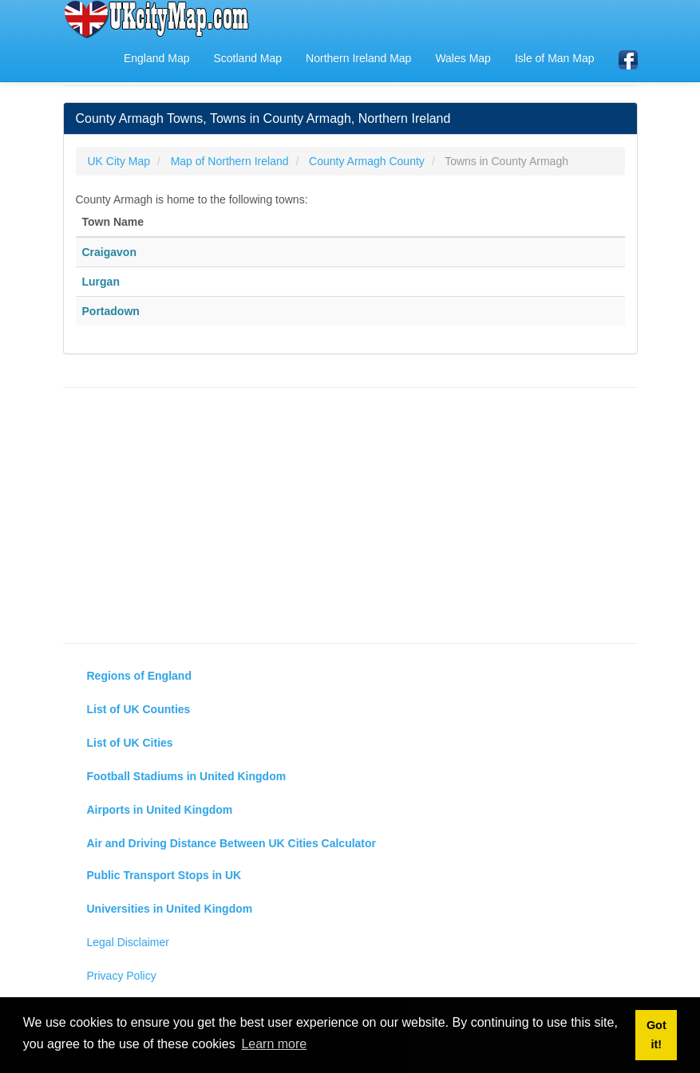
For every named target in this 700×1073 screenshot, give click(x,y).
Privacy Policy (121, 975)
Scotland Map (247, 58)
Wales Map (463, 58)
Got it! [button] (656, 1035)
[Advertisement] (350, 515)
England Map (157, 58)
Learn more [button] (273, 1044)
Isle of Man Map (555, 58)
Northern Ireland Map (358, 58)
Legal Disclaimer (128, 942)
